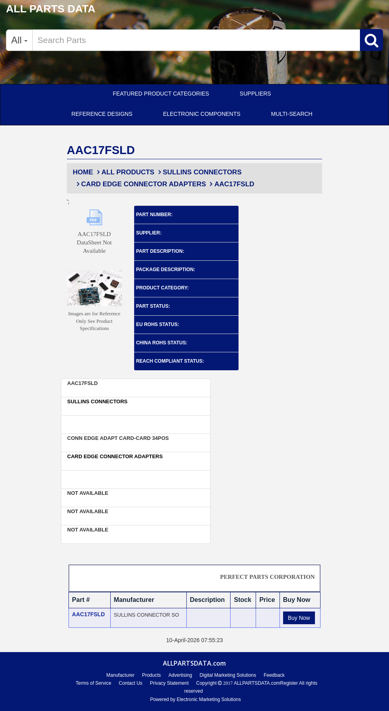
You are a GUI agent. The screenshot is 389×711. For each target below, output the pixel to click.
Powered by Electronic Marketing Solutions (195, 699)
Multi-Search (292, 114)
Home (83, 172)
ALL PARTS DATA (51, 9)
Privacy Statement (169, 683)
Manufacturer (120, 675)
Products (151, 675)
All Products (124, 172)
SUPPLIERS (255, 93)
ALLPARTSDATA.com (256, 683)
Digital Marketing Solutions (227, 675)
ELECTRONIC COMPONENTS (201, 114)
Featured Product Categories (161, 93)
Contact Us (130, 683)
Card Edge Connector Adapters (140, 184)
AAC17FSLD (231, 184)
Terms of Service (93, 683)
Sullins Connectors (199, 172)
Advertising (180, 675)
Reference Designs (101, 114)
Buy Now (299, 618)
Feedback (274, 675)
